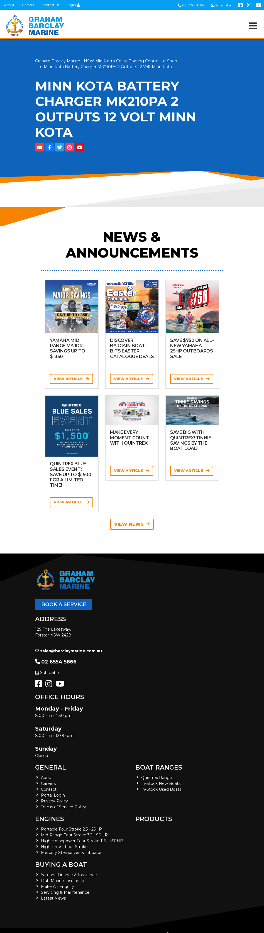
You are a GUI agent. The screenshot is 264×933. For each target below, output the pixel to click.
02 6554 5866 (191, 5)
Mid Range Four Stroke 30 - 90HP (74, 835)
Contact (49, 789)
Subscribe (47, 672)
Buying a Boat (61, 864)
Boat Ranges (158, 767)
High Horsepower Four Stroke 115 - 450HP (82, 840)
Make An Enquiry (57, 886)
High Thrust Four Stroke (64, 846)
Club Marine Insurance (62, 880)
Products (153, 819)
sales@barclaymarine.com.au (68, 650)
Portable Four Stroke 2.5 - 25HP (71, 829)
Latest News (53, 898)
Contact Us (50, 5)
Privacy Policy (54, 801)
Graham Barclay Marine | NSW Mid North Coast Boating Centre (96, 60)
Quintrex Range (156, 777)
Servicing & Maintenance (65, 892)
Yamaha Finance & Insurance (69, 874)
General (50, 767)
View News (132, 524)
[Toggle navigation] (253, 26)
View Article (71, 378)
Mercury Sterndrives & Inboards (71, 852)
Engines (49, 819)
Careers (28, 5)
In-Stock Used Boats (161, 789)
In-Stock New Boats (160, 783)
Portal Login (53, 795)
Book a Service (63, 604)
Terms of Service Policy (63, 806)
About (9, 5)
